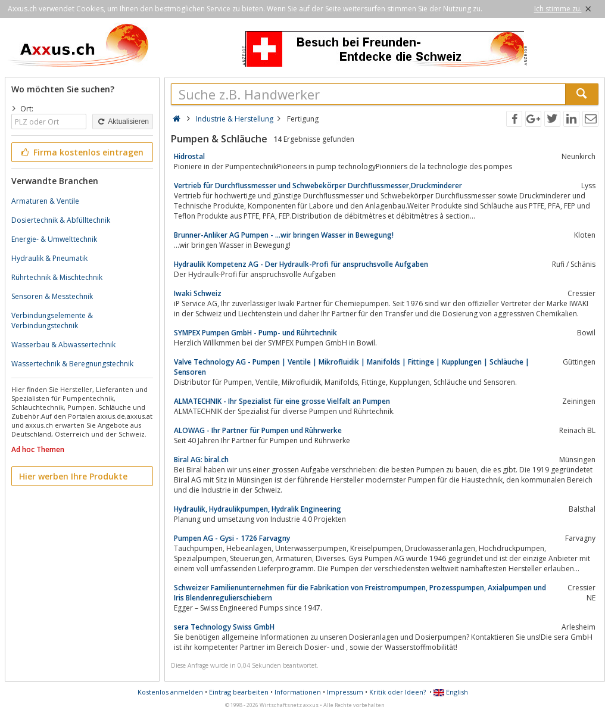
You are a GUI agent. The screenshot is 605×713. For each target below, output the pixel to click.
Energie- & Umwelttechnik (54, 239)
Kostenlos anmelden (170, 691)
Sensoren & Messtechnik (52, 296)
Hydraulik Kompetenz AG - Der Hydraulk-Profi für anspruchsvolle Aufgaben (301, 264)
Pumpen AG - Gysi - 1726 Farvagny (232, 538)
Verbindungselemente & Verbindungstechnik (52, 320)
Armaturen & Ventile (45, 201)
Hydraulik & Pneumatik (49, 258)
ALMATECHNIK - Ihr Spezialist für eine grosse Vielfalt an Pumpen (282, 401)
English (451, 691)
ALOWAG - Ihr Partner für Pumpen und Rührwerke (258, 430)
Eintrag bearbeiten (239, 691)
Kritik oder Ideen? (397, 691)
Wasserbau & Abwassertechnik (63, 345)
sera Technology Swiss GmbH (224, 627)
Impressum (345, 691)
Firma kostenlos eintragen (81, 152)
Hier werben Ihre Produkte (73, 476)
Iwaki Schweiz (198, 293)
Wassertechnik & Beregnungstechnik (72, 364)
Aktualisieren (122, 121)
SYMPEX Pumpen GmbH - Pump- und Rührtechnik (255, 333)
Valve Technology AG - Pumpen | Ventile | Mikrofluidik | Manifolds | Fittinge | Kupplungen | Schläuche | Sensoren (351, 367)
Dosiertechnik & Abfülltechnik (60, 220)
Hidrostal (189, 156)
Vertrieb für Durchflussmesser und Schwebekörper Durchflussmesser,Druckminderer (318, 185)
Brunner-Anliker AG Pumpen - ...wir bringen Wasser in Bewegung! (284, 235)
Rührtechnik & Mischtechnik (56, 277)
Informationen (298, 691)
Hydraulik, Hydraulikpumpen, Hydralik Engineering (257, 509)
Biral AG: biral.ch (201, 459)
